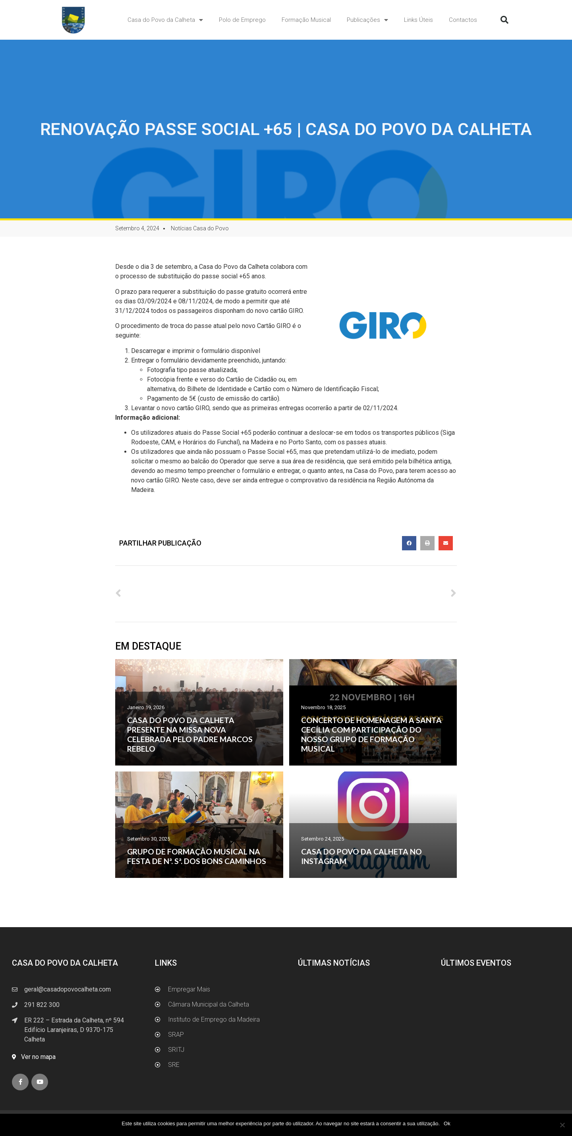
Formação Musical (306, 19)
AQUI (269, 351)
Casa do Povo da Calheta (165, 20)
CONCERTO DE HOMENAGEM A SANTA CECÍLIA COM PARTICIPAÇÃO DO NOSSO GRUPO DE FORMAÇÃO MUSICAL (371, 734)
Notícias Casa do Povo (200, 228)
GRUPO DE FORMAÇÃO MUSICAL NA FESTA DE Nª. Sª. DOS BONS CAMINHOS (196, 856)
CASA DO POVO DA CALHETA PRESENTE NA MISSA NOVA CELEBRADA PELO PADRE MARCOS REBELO (190, 734)
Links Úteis (418, 19)
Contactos (463, 19)
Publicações (367, 20)
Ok (447, 1123)
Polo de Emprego (242, 19)
